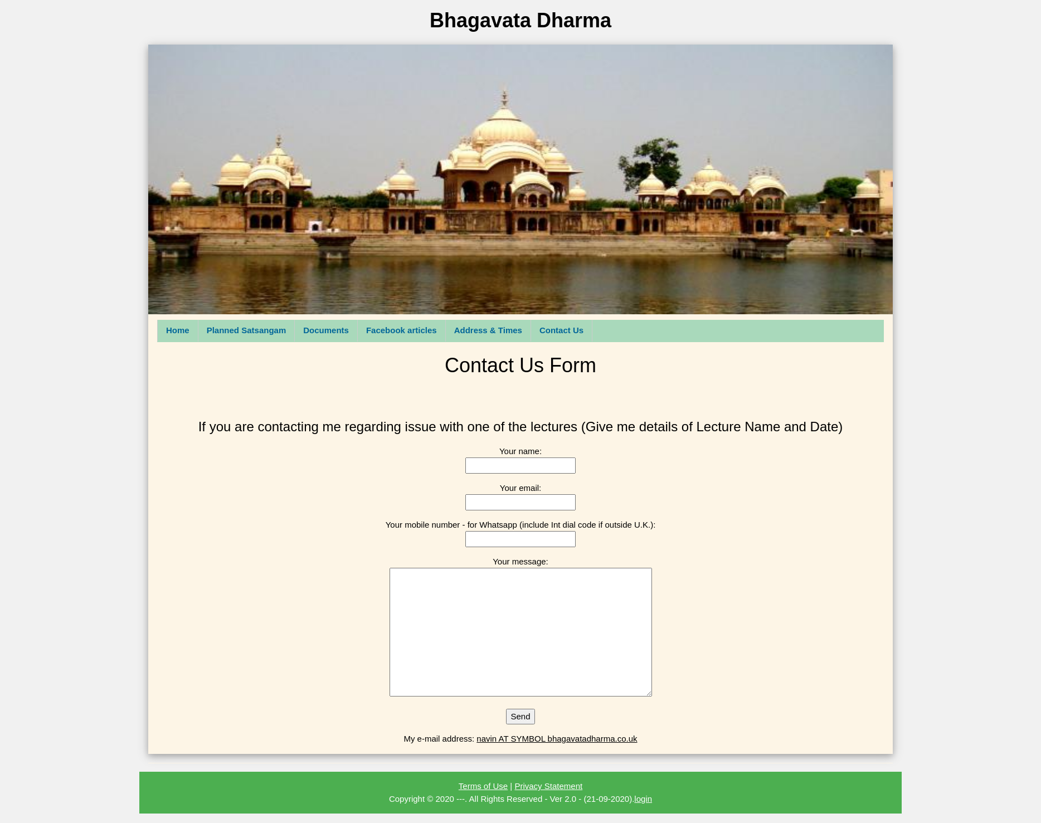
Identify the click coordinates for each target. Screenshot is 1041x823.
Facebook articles (401, 330)
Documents (326, 330)
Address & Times (488, 330)
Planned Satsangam (246, 330)
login (643, 798)
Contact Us (561, 330)
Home (177, 330)
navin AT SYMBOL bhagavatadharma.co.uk (556, 738)
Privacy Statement (548, 786)
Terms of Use (483, 786)
